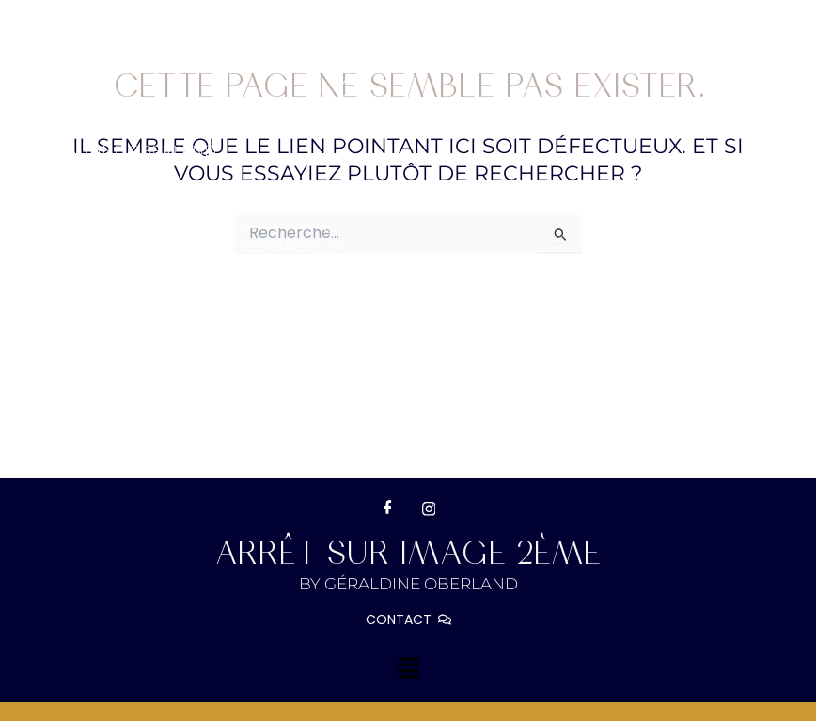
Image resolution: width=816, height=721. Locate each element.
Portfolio (449, 203)
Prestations (306, 203)
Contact (278, 247)
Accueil (56, 203)
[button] (306, 204)
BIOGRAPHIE (167, 203)
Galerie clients (91, 247)
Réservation (585, 203)
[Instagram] (429, 508)
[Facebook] (387, 508)
